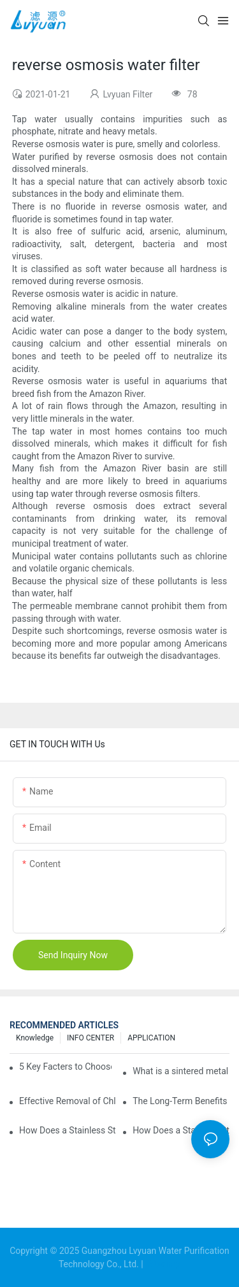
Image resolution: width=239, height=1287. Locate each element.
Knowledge (35, 1037)
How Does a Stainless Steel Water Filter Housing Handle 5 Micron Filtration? (181, 1130)
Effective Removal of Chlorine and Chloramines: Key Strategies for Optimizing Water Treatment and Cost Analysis (67, 1101)
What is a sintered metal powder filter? (181, 1071)
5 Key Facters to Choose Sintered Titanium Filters (65, 1066)
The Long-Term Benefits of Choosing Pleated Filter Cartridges (181, 1101)
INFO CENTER (90, 1037)
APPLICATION (151, 1037)
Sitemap (162, 1264)
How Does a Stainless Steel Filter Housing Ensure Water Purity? (67, 1130)
